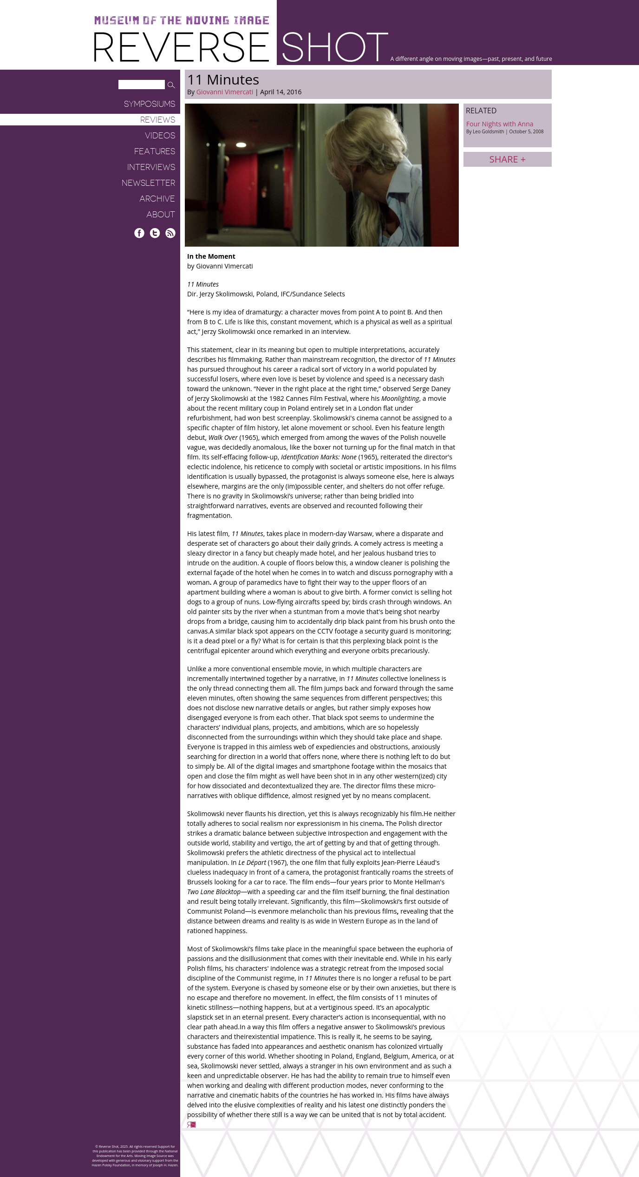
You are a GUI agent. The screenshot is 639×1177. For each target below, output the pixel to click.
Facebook (139, 233)
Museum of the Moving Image (181, 21)
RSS (170, 233)
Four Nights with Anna (507, 127)
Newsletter (148, 183)
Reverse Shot (241, 46)
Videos (160, 135)
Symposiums (149, 104)
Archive (157, 199)
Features (154, 151)
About (160, 214)
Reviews (157, 120)
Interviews (151, 167)
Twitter (155, 233)
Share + (507, 159)
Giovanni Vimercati (225, 91)
